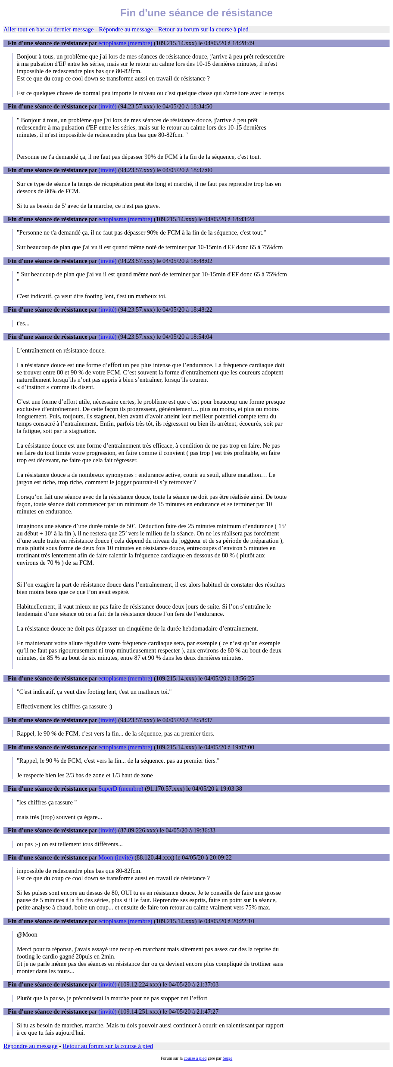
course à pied (195, 1058)
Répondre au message (126, 29)
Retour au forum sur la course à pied (203, 29)
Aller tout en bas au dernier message (48, 29)
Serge (228, 1058)
